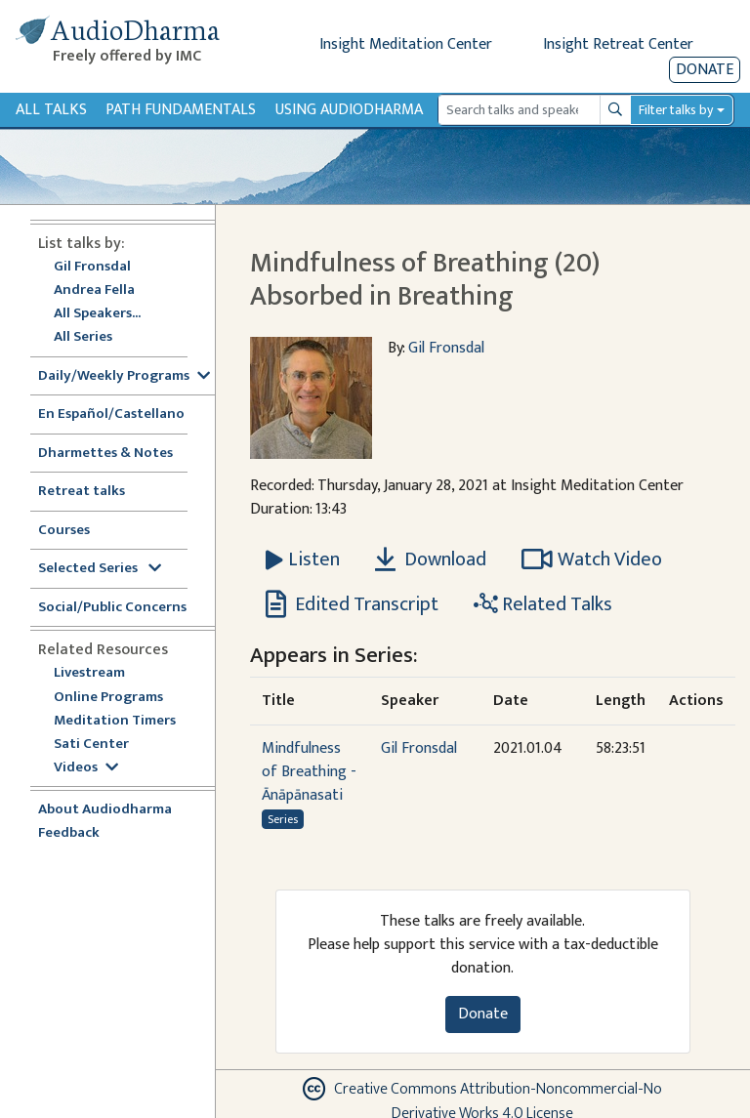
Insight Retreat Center (618, 44)
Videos (86, 768)
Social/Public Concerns (112, 608)
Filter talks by (676, 110)
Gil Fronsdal (92, 267)
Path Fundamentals (180, 110)
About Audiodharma (105, 810)
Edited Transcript (352, 604)
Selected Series (99, 569)
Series (283, 819)
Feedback (69, 833)
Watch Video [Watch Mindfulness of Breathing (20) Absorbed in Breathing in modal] (591, 559)
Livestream (89, 673)
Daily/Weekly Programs (124, 376)
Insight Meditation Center (405, 44)
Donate (704, 70)
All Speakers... (97, 314)
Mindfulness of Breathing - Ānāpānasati (309, 771)
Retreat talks (81, 491)
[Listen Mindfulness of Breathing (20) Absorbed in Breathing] (302, 559)
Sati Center (91, 744)
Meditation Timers (115, 721)
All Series (83, 337)
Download (430, 559)
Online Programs (108, 697)
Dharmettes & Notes (105, 453)
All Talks (51, 110)
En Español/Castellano (111, 414)
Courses (64, 530)
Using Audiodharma (349, 110)
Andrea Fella (94, 290)
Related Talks (543, 604)
